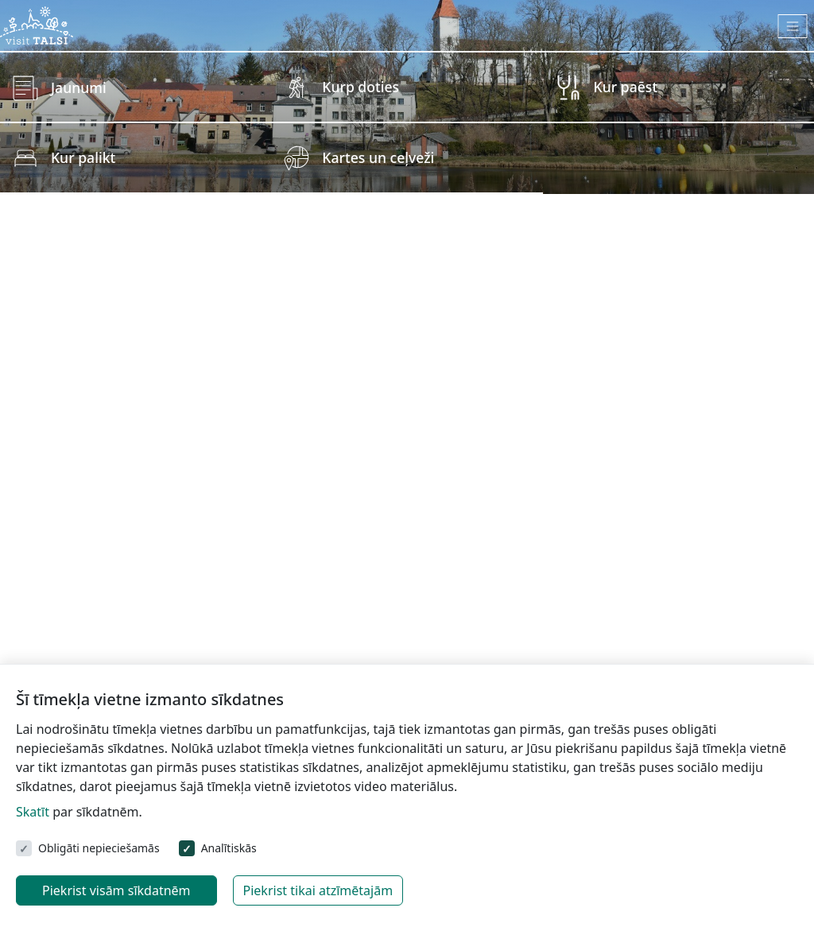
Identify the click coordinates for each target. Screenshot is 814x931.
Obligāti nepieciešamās (99, 847)
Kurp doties (360, 86)
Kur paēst (626, 86)
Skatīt (32, 811)
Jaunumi (79, 87)
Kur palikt (83, 157)
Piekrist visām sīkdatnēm (116, 890)
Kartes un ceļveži (378, 157)
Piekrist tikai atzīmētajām (318, 890)
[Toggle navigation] (793, 26)
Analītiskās (229, 847)
